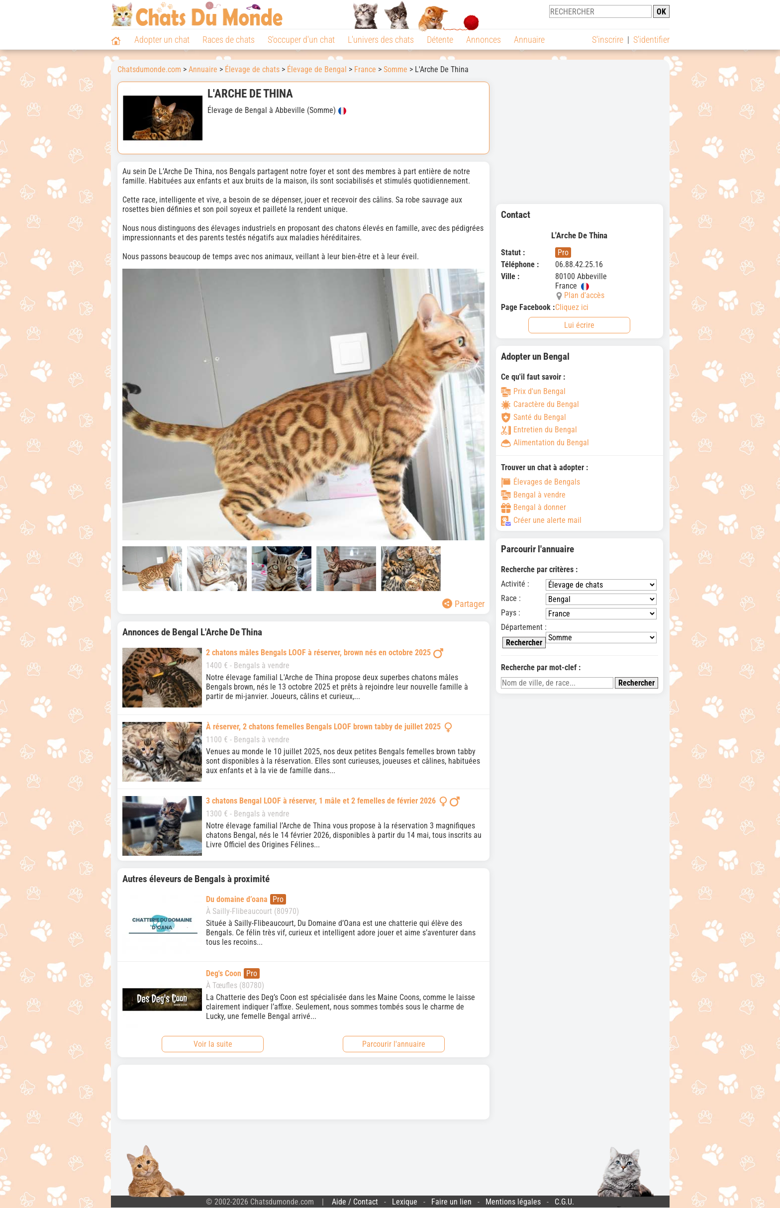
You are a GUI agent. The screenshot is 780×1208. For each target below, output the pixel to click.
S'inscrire (607, 39)
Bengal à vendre (533, 495)
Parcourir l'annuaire (393, 1044)
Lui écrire (579, 325)
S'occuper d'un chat (301, 39)
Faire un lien (451, 1202)
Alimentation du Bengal (545, 442)
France (365, 69)
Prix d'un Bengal (533, 391)
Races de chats (228, 39)
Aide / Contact (355, 1202)
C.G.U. (564, 1202)
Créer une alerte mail (541, 520)
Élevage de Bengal (317, 69)
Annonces (483, 39)
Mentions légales (513, 1202)
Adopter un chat (162, 39)
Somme (395, 69)
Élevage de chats (252, 69)
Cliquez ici (571, 307)
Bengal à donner (533, 507)
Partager (463, 604)
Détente (440, 39)
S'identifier (651, 39)
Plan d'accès (584, 295)
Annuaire (529, 39)
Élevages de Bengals (540, 482)
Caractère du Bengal (540, 404)
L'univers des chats (381, 39)
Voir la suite (213, 1044)
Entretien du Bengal (539, 429)
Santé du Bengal (533, 417)
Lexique (404, 1202)
